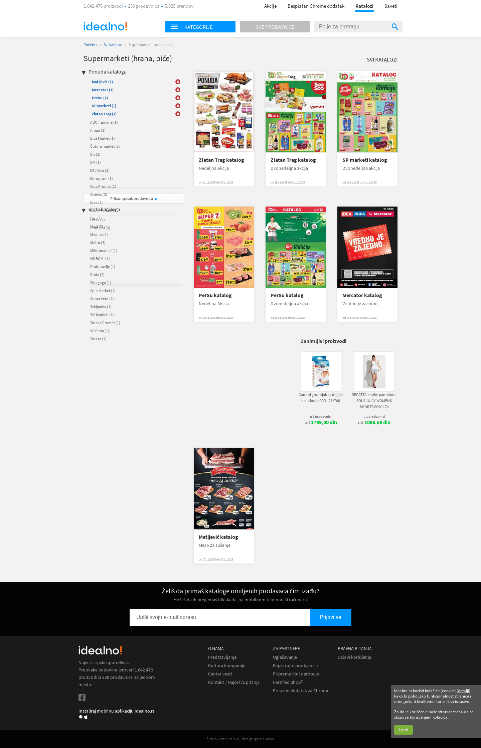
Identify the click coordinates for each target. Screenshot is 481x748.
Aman (98, 130)
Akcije (270, 6)
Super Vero (102, 298)
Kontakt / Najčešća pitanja (234, 682)
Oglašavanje (285, 657)
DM (95, 162)
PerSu (100, 97)
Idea (96, 202)
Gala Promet (103, 186)
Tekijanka (101, 306)
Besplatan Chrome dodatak (316, 6)
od (321, 422)
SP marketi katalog (364, 160)
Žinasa (98, 338)
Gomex (98, 194)
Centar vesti (220, 674)
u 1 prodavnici (321, 416)
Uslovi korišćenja (354, 657)
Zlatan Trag (104, 113)
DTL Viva (100, 170)
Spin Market (103, 290)
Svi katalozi (113, 44)
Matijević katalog (218, 537)
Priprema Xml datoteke (296, 674)
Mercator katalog (362, 295)
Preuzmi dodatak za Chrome (301, 691)
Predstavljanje (222, 657)
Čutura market (105, 146)
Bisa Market (102, 138)
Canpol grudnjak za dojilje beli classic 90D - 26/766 (321, 397)
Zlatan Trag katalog (221, 160)
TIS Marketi (102, 314)
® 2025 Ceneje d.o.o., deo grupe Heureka (240, 738)
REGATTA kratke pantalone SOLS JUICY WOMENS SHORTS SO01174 (374, 400)
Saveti (390, 6)
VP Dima (99, 330)
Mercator (103, 89)
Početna (91, 44)
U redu (403, 730)
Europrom (101, 178)
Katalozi (364, 6)
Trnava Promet (105, 322)
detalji (463, 691)
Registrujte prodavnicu (295, 665)
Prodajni (100, 227)
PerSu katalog (215, 295)
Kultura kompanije (226, 665)
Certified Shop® (288, 682)
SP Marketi (104, 105)
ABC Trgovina (104, 122)
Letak (97, 219)
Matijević (102, 81)
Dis (95, 154)
